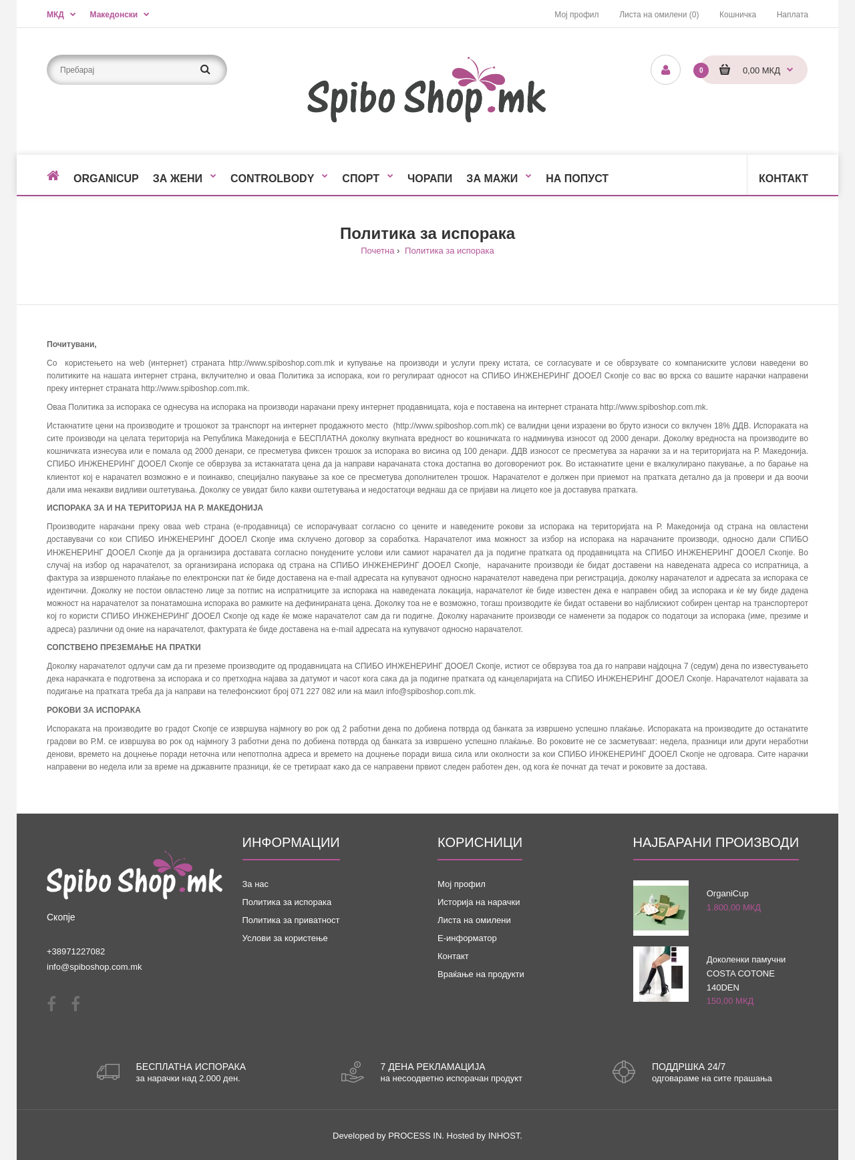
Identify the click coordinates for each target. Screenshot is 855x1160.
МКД (55, 14)
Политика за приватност (291, 920)
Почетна (377, 251)
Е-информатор (467, 938)
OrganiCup (728, 893)
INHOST (504, 1136)
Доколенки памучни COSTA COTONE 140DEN (746, 973)
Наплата (792, 14)
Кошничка (737, 14)
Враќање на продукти (481, 974)
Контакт (453, 956)
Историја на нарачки (479, 902)
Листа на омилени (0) (659, 14)
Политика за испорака (448, 251)
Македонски (114, 14)
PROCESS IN (415, 1136)
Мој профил (576, 14)
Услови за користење (285, 938)
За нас (255, 884)
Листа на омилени (474, 920)
